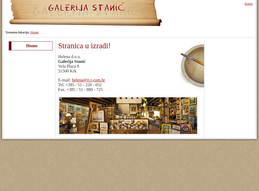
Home (34, 32)
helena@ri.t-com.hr (88, 80)
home (249, 4)
